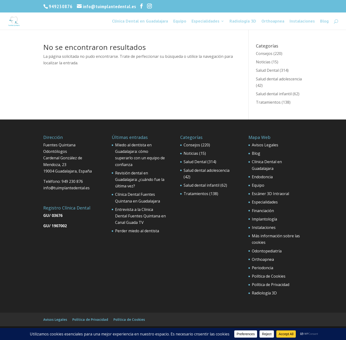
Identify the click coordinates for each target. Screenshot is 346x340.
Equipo (179, 21)
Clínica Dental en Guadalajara (140, 21)
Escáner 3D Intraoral (270, 193)
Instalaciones (302, 21)
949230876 (61, 6)
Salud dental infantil (274, 93)
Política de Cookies (268, 276)
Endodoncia (262, 176)
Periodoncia (262, 267)
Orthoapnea (272, 21)
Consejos (264, 53)
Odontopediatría (267, 251)
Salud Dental (267, 70)
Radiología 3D (242, 21)
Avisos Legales (265, 145)
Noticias (263, 62)
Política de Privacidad (270, 284)
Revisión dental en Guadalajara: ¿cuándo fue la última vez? (139, 179)
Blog (324, 21)
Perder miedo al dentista (137, 230)
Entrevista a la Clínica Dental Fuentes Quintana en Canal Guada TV (140, 216)
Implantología (264, 219)
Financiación (263, 210)
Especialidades (205, 21)
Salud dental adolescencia (279, 79)
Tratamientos (268, 102)
